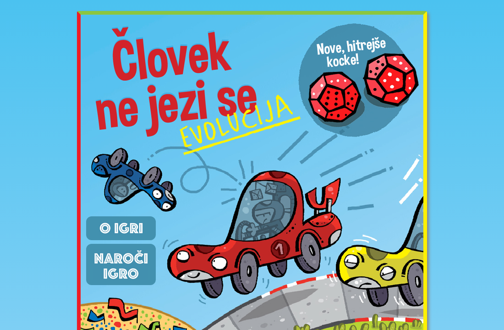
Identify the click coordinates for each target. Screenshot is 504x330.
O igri (121, 228)
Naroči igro (121, 264)
